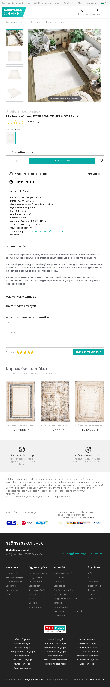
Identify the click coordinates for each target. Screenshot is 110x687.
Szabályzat (34, 585)
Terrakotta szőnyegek (55, 664)
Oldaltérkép (60, 585)
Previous (17, 105)
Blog (80, 3)
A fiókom (66, 14)
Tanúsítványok (61, 607)
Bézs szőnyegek (22, 639)
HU (106, 2)
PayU (92, 517)
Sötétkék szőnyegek (87, 647)
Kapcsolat (91, 3)
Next (11, 105)
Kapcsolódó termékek (26, 368)
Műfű (8, 594)
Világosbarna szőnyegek (23, 651)
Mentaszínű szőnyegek (88, 655)
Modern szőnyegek (55, 22)
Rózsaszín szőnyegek (87, 660)
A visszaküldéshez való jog (43, 3)
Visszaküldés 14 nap (22, 455)
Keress (57, 14)
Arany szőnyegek (22, 668)
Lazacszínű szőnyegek (55, 651)
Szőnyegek (36, 22)
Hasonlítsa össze (92, 14)
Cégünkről (68, 3)
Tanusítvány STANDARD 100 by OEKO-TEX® (44, 231)
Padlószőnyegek (14, 577)
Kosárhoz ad (62, 160)
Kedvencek (77, 14)
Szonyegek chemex (14, 12)
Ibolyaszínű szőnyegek (55, 647)
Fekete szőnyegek (87, 643)
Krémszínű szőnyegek (87, 651)
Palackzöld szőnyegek (55, 643)
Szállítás (12, 3)
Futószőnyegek (14, 581)
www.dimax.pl (96, 679)
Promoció (93, 594)
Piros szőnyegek (22, 647)
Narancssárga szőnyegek (55, 660)
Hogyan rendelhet (24, 181)
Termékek (93, 590)
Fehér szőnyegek (55, 639)
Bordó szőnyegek (22, 643)
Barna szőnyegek (87, 639)
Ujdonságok (94, 598)
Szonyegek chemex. (33, 679)
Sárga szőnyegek (55, 655)
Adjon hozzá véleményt (88, 352)
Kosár (105, 14)
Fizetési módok (36, 594)
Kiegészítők (12, 590)
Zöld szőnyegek (87, 664)
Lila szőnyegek (22, 655)
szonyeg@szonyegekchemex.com (82, 553)
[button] (55, 152)
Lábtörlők (11, 585)
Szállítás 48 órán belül (88, 455)
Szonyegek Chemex (16, 22)
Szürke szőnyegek (22, 664)
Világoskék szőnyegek (22, 660)
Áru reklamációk (37, 590)
